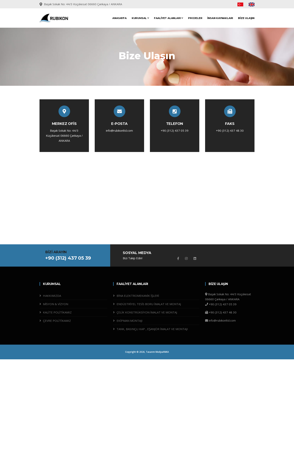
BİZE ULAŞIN (246, 18)
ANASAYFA (119, 18)
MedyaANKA (162, 352)
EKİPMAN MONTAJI (130, 321)
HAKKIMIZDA (52, 296)
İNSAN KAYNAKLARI (220, 18)
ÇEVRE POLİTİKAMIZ (57, 321)
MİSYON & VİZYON (55, 304)
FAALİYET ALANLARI (168, 18)
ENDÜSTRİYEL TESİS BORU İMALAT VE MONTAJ (149, 304)
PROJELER (195, 18)
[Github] (195, 258)
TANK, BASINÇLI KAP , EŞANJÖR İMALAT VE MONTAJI (152, 329)
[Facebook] (178, 258)
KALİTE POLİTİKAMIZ (57, 312)
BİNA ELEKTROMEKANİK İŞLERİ (138, 296)
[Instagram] (186, 258)
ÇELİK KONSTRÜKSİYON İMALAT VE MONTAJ (147, 312)
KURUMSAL (140, 18)
